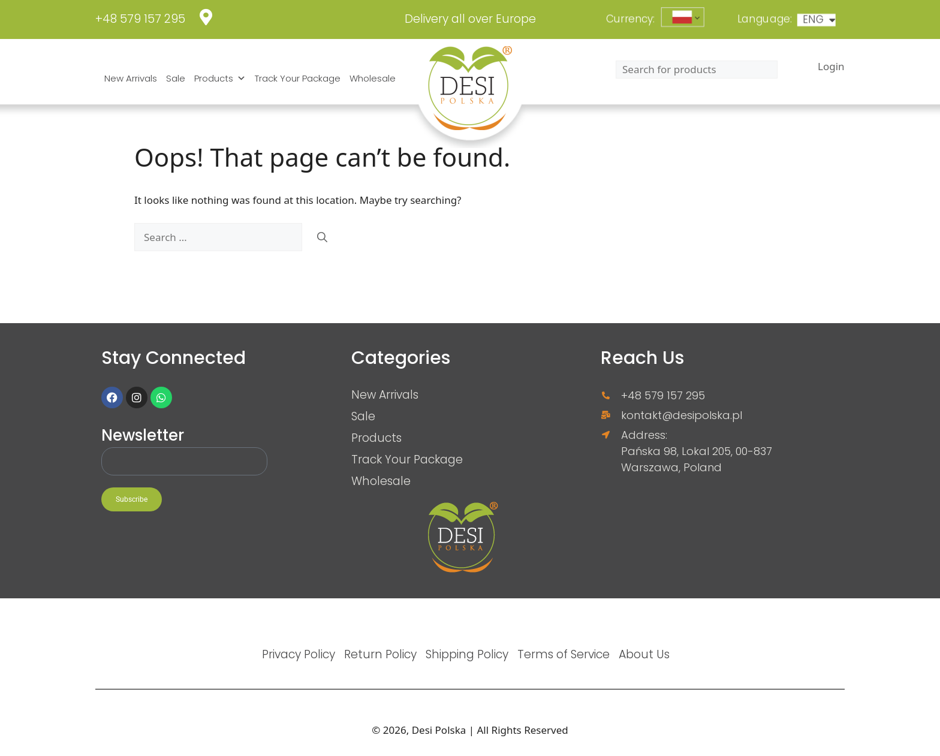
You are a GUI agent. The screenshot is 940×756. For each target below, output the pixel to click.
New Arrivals (130, 78)
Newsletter (142, 436)
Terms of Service (563, 654)
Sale (175, 78)
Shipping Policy (467, 654)
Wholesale (373, 78)
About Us (644, 654)
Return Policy (380, 654)
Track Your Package (298, 78)
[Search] (322, 237)
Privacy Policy (298, 654)
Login (831, 66)
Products (220, 79)
